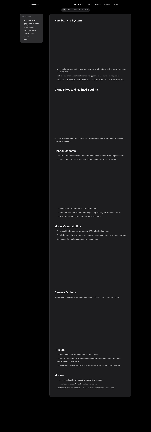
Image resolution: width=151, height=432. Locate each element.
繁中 (69, 9)
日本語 (75, 9)
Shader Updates (29, 28)
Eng (64, 9)
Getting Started (78, 4)
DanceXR (35, 4)
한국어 (81, 9)
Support (116, 4)
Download (107, 4)
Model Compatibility (30, 30)
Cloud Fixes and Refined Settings (31, 24)
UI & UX (26, 36)
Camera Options (29, 33)
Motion (26, 39)
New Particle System (30, 20)
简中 (86, 9)
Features (89, 4)
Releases (98, 4)
